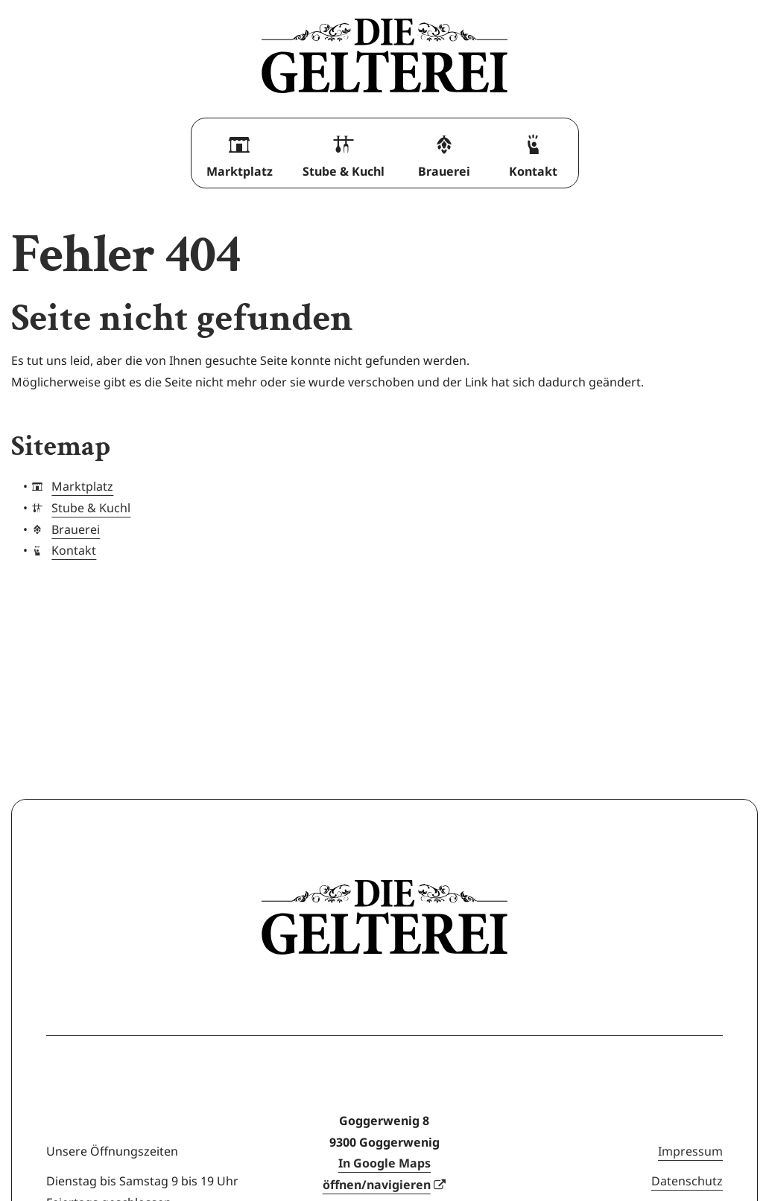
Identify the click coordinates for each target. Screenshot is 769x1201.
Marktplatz (239, 151)
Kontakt (533, 151)
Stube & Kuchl (343, 151)
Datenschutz (687, 1181)
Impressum (690, 1151)
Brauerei (444, 151)
